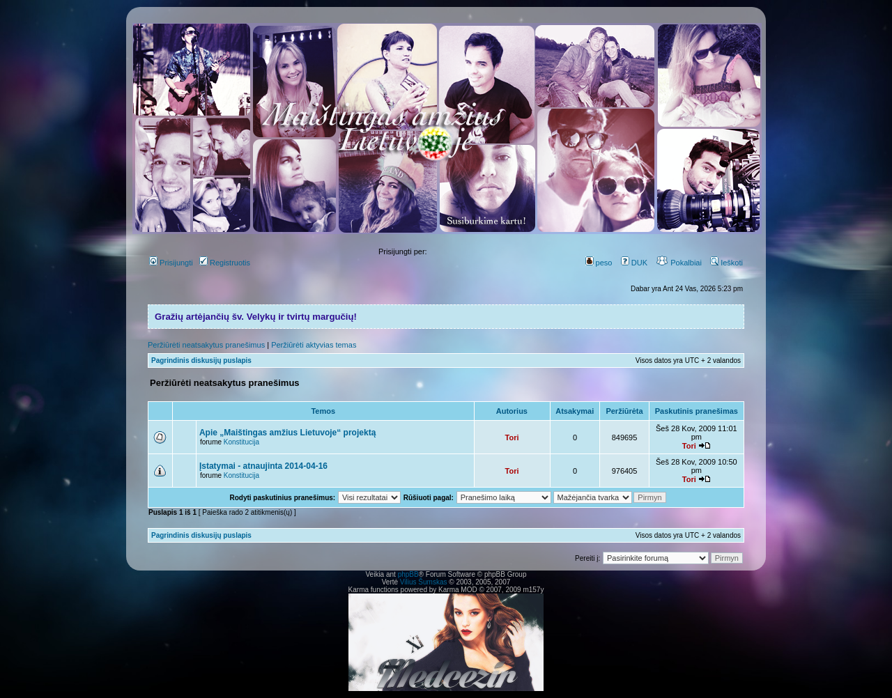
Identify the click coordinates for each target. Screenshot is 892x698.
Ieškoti (726, 262)
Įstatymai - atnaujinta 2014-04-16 (263, 466)
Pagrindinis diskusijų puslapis (201, 360)
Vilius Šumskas (423, 582)
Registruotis (224, 262)
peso (599, 262)
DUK (634, 262)
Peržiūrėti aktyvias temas (313, 345)
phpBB (408, 574)
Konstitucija (241, 442)
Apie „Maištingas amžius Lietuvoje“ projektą (287, 432)
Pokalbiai (679, 262)
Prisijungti (171, 262)
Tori (512, 437)
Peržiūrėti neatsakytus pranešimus (206, 345)
